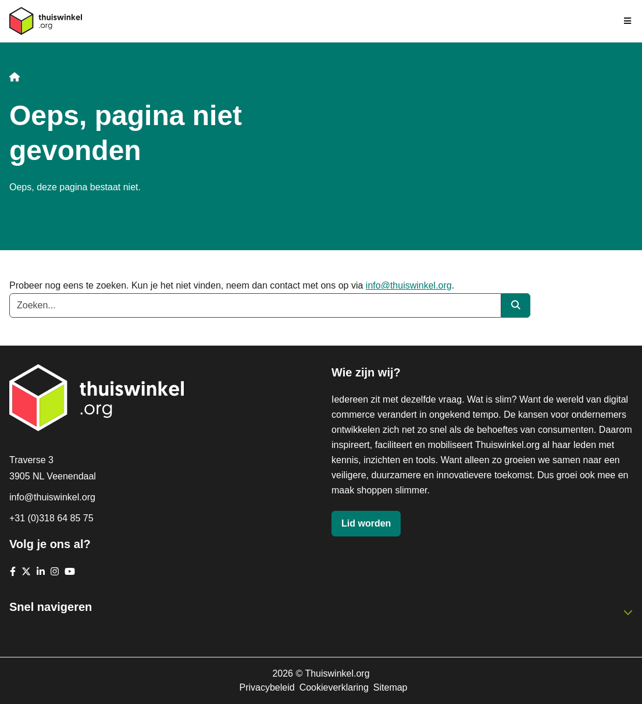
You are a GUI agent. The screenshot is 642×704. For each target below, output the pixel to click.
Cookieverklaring (334, 687)
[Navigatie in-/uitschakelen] (628, 21)
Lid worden (366, 523)
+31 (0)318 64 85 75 (51, 518)
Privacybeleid (266, 687)
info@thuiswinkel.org (409, 285)
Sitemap (390, 687)
